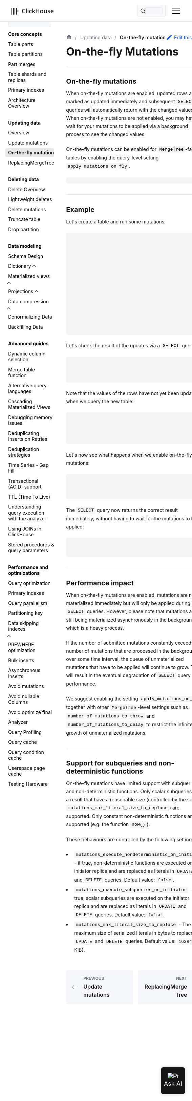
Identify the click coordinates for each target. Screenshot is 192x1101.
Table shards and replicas (27, 77)
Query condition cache (26, 755)
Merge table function (21, 373)
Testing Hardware (28, 784)
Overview (18, 132)
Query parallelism (27, 603)
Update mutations (28, 143)
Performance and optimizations (28, 570)
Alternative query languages (27, 388)
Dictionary (19, 266)
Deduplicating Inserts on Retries (27, 436)
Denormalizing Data (30, 317)
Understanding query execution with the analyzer (27, 512)
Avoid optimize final (30, 712)
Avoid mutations (26, 686)
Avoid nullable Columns (23, 699)
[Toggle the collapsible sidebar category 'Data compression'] (8, 308)
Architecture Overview (22, 103)
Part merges (21, 64)
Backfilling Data (25, 327)
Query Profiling (25, 732)
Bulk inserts (21, 660)
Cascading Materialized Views (29, 404)
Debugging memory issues (30, 420)
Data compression (28, 301)
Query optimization (29, 583)
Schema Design (25, 256)
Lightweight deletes (30, 199)
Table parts (20, 44)
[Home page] (69, 38)
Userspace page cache (26, 771)
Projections (20, 291)
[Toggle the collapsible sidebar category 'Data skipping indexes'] (8, 636)
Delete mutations (27, 209)
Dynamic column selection (26, 357)
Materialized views (29, 276)
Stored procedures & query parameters (31, 548)
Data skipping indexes (23, 626)
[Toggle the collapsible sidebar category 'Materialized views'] (8, 283)
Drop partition (23, 229)
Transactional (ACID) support (25, 484)
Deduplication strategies (23, 452)
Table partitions (25, 54)
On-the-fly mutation (31, 152)
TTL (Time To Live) (29, 497)
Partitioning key (25, 613)
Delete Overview (26, 189)
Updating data (24, 123)
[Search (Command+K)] (151, 11)
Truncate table (24, 219)
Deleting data (23, 179)
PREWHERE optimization (22, 647)
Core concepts (25, 34)
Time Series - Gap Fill (28, 468)
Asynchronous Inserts (24, 673)
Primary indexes (26, 90)
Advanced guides (28, 343)
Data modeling (25, 246)
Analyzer (18, 722)
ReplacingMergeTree (31, 163)
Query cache (22, 742)
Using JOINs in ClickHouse (24, 532)
